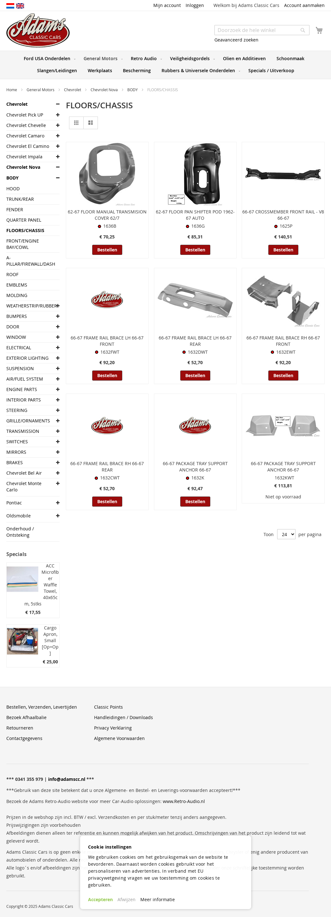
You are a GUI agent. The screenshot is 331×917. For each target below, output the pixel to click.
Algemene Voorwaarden (119, 738)
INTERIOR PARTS (23, 400)
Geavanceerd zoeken (236, 40)
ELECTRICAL (18, 348)
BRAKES (14, 462)
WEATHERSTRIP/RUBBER (28, 306)
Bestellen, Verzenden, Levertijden (41, 707)
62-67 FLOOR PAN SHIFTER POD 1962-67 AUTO (195, 215)
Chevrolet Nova (105, 89)
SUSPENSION (20, 368)
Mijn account (167, 5)
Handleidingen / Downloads (123, 717)
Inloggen (195, 5)
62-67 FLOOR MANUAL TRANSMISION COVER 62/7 (107, 215)
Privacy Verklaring (113, 728)
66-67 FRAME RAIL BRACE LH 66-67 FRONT (107, 341)
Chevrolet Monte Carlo (23, 486)
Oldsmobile (18, 516)
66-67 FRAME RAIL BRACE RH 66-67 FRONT (283, 341)
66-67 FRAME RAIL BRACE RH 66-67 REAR (107, 466)
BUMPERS (16, 316)
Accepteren (100, 899)
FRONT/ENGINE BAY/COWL (22, 244)
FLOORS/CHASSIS (25, 230)
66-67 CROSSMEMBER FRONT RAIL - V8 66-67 (283, 215)
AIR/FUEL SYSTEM (24, 379)
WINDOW (16, 337)
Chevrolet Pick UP (24, 115)
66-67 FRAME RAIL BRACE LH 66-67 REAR (195, 341)
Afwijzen (127, 899)
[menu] (165, 65)
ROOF (12, 274)
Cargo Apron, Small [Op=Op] (50, 640)
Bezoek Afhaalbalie (26, 717)
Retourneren (19, 728)
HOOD (13, 189)
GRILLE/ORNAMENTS (28, 421)
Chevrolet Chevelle (26, 125)
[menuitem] (48, 59)
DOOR (12, 327)
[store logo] (38, 30)
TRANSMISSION (22, 431)
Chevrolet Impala (24, 157)
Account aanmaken (304, 5)
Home (12, 89)
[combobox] (261, 30)
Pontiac (14, 503)
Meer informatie (157, 899)
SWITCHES (17, 442)
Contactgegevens (24, 738)
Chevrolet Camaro (25, 136)
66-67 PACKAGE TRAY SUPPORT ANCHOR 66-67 (195, 466)
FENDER (14, 209)
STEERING (16, 410)
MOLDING (16, 295)
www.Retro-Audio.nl (184, 801)
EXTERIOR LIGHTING (27, 358)
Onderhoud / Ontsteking (20, 532)
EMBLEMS (16, 285)
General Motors (41, 89)
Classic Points (108, 707)
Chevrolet (73, 89)
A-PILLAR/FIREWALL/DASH (28, 261)
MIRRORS (16, 452)
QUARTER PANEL (23, 220)
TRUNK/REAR (20, 199)
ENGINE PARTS (21, 389)
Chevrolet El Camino (27, 146)
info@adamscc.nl (66, 779)
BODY (133, 89)
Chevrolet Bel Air (24, 473)
